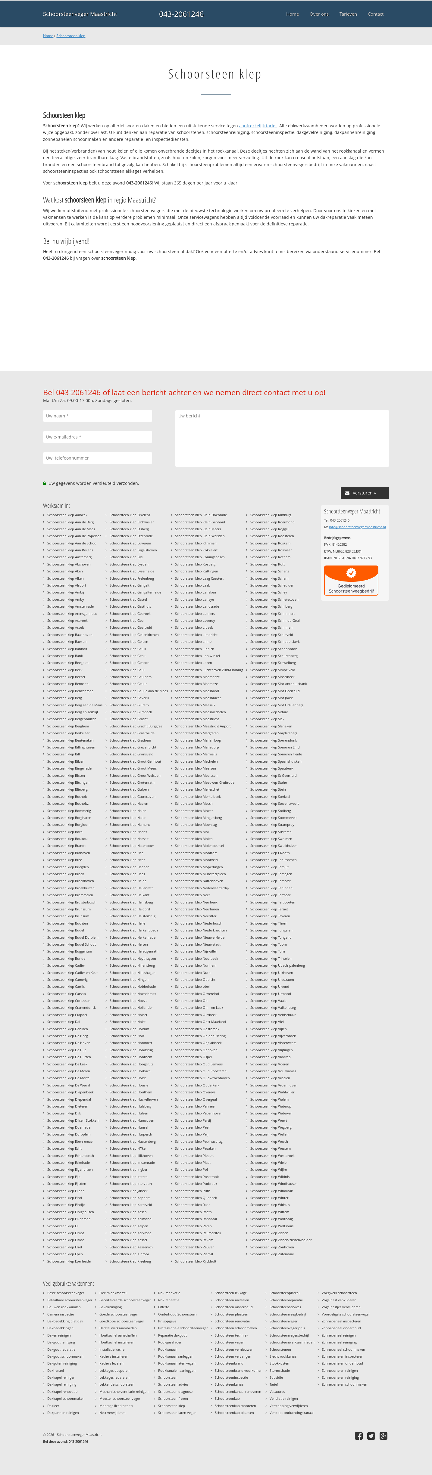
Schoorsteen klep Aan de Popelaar (74, 536)
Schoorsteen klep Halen (128, 810)
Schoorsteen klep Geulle (128, 683)
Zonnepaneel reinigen (339, 1335)
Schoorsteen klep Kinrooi (129, 1254)
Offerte (163, 1307)
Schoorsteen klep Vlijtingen (271, 1050)
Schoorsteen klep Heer (127, 859)
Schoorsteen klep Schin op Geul (275, 620)
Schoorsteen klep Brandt (66, 845)
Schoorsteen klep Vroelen (270, 1078)
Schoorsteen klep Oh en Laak (199, 1007)
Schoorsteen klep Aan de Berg (70, 522)
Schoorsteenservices (285, 1307)
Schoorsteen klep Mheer (194, 810)
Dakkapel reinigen (61, 1377)
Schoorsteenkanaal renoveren (238, 1391)
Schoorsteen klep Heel (127, 853)
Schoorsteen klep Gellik (128, 648)
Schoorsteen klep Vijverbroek (273, 1035)
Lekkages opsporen (114, 1370)
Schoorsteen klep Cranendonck (71, 1007)
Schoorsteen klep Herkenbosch (134, 930)
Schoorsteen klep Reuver (194, 1247)
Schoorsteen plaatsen (231, 1314)
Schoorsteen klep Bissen (66, 775)
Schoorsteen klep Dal (63, 1021)
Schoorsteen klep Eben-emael (70, 1141)
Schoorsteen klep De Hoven (68, 1042)
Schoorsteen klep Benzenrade (70, 691)
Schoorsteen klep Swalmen (271, 838)
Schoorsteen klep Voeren (269, 1064)
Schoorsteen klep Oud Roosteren (201, 1071)
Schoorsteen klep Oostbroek (197, 1029)
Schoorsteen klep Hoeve (128, 1000)
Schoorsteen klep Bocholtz (68, 803)
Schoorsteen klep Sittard (269, 712)
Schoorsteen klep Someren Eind (275, 747)
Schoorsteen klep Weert (268, 1120)
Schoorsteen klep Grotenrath (132, 782)
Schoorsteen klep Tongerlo (271, 937)
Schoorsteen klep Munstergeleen (200, 874)
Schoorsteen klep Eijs (63, 1176)
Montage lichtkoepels (116, 1405)
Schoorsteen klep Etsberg (129, 529)
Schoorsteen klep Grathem (130, 740)
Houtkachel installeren (116, 1342)
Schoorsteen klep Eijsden (66, 1183)
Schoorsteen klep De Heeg (67, 1035)
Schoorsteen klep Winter (269, 1197)
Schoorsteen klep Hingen (129, 979)
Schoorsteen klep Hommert (131, 1042)
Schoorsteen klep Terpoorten (272, 902)
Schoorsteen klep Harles (128, 831)
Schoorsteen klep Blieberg (67, 789)
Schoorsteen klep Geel (127, 620)
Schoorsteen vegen (229, 1342)
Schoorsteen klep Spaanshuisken (276, 761)
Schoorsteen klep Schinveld (271, 634)
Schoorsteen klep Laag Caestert (199, 578)
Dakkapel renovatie (62, 1391)
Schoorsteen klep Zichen (269, 1233)
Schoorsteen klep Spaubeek (271, 768)
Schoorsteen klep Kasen (128, 1212)
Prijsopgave (167, 1321)
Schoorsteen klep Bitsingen (68, 782)
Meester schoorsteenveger (119, 1398)
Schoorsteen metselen (232, 1300)
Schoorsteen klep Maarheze (196, 683)
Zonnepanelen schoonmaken (344, 1384)
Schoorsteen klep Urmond (270, 993)
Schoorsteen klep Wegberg (271, 1127)
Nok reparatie (168, 1300)
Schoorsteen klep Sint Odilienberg (276, 705)
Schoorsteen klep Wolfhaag (271, 1218)
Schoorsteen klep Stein (268, 789)
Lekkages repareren (114, 1377)
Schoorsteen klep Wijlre (268, 1169)
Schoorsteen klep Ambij (65, 592)
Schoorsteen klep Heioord (130, 909)
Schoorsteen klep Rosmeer (271, 550)
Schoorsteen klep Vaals (268, 1000)
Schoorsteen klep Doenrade (68, 1127)
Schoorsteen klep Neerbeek (196, 902)
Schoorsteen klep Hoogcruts (131, 1064)
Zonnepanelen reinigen (340, 1370)
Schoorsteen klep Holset (128, 1014)
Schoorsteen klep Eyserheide (132, 571)
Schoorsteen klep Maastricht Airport (203, 726)
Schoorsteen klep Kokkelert (196, 550)
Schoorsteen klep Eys (126, 557)
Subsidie (276, 1377)
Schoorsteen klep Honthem (131, 1057)
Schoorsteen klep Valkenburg (273, 1007)
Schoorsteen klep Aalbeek (67, 515)
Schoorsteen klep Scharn (269, 578)
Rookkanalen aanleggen (177, 1370)
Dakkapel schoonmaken (66, 1398)
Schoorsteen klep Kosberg (195, 564)
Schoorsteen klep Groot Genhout (135, 761)
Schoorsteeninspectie (231, 1377)
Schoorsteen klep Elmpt (65, 1233)
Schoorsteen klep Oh (192, 1000)
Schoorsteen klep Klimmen (196, 543)
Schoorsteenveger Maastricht (80, 13)
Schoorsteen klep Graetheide (132, 733)
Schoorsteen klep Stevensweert (274, 803)
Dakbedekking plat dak (65, 1321)
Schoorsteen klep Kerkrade (130, 1233)
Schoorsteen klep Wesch (269, 1141)
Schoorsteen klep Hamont (130, 824)
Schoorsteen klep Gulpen (129, 789)
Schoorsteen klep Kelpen (129, 1226)
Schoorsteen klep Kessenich (131, 1247)
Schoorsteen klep (70, 35)
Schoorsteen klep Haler (128, 817)
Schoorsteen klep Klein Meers (198, 529)
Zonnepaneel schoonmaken (343, 1349)
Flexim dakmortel (113, 1293)
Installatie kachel (112, 1349)
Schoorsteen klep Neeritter (195, 916)
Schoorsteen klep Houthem (131, 1092)
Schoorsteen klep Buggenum (69, 951)
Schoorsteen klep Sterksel (270, 796)
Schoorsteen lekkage (231, 1293)
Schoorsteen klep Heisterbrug (132, 916)
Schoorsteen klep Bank (65, 655)
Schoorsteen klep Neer (192, 895)
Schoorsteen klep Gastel (128, 599)
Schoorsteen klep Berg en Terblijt (72, 712)
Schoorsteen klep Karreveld (131, 1204)
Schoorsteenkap (227, 1398)
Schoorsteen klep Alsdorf (66, 585)
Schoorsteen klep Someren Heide (276, 754)
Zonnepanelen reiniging (340, 1377)
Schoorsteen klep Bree (64, 859)
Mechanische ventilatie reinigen (124, 1391)
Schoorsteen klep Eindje (66, 1204)
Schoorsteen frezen (173, 1398)
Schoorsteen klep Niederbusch (198, 923)
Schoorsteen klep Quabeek (196, 1197)
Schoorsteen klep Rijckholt (195, 1261)
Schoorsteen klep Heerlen (129, 867)
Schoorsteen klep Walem (269, 1099)
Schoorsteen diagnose (175, 1391)
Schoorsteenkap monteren (235, 1405)
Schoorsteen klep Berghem (68, 726)
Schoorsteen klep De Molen (68, 1071)
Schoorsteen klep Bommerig (69, 810)
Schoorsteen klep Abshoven (69, 564)
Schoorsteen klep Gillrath (129, 705)
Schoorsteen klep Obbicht (195, 979)
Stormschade (280, 1370)
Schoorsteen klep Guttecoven (132, 796)
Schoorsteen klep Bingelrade (69, 768)
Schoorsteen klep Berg (64, 698)
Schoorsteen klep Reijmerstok (198, 1233)
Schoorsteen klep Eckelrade (68, 1162)
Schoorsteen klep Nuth (193, 972)
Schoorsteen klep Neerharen (197, 909)
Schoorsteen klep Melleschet (197, 789)
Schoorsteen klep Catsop (66, 993)
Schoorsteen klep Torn (267, 951)
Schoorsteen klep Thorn (268, 923)
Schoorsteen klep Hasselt (129, 838)
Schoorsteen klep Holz (127, 1035)
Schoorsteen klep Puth (192, 1190)
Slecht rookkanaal (283, 1356)
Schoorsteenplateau (285, 1293)
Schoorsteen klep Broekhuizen (71, 888)
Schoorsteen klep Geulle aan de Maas (139, 691)
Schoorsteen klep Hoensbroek (133, 993)
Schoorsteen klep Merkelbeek (198, 796)
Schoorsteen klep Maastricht (197, 719)
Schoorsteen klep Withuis (270, 1204)
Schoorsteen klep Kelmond (131, 1218)
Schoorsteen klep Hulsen (129, 1113)
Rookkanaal (167, 1349)
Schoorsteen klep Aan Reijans (70, 550)
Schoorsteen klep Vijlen (268, 1029)
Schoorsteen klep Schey (268, 592)
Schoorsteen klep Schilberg (271, 606)
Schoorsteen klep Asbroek (67, 620)
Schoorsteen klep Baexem (67, 641)
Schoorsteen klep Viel (267, 1021)
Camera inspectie (60, 1314)
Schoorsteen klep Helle (127, 923)
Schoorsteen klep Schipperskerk (275, 641)
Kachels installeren (113, 1356)
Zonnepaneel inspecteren (341, 1321)
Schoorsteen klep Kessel (128, 1240)
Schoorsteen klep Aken (65, 571)
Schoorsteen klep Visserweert (273, 1042)
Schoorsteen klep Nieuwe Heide (199, 937)
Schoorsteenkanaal (229, 1384)
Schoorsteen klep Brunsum (68, 916)
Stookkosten (279, 1363)
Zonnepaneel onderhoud (341, 1328)
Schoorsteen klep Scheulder (271, 585)
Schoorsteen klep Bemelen (68, 683)
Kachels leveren (111, 1363)
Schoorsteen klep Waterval (271, 1113)
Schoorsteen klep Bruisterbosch (71, 902)
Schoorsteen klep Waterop (270, 1106)
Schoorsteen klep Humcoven (132, 1120)
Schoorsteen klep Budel (65, 930)
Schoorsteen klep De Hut (66, 1050)
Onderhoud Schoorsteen (177, 1314)
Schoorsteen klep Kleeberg (130, 1261)
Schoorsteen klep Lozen (193, 662)
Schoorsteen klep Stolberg (270, 810)
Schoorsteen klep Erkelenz (130, 515)
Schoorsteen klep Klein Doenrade (201, 515)
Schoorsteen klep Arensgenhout (72, 613)
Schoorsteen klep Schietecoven (274, 599)
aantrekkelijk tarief (258, 126)
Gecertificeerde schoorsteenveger (125, 1300)
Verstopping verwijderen (289, 1405)
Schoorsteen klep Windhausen (274, 1183)
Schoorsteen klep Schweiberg (273, 662)
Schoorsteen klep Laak (192, 585)
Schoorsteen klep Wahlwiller (272, 1092)
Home (48, 35)
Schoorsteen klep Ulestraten (272, 979)
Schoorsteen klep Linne (193, 641)
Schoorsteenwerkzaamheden (292, 1342)
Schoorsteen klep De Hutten (69, 1057)
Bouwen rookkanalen (64, 1307)
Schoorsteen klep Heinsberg (131, 902)
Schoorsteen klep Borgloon (68, 824)
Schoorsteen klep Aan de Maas (71, 529)
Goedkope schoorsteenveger (121, 1321)
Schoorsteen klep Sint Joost (271, 698)
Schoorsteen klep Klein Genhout (200, 522)
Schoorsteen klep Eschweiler (132, 522)
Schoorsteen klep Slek (267, 719)
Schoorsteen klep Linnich (194, 648)
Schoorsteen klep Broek (65, 874)
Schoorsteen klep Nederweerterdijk (202, 888)
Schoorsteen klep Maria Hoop (198, 740)
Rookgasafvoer (169, 1342)
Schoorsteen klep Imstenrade (132, 1162)
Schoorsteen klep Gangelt (129, 585)
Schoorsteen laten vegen (177, 1412)
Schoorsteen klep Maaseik (195, 705)
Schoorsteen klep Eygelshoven (133, 550)
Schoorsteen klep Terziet (269, 909)
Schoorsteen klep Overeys (195, 1092)
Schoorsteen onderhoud (234, 1307)
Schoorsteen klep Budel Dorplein (73, 937)
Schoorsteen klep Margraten (197, 733)
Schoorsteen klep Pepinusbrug (199, 1141)
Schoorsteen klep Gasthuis (130, 606)
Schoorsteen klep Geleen (129, 641)
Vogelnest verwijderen (339, 1300)
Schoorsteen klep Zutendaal (272, 1254)
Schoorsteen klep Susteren (271, 831)
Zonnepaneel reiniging (339, 1342)
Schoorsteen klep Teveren (270, 916)
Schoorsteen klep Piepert (194, 1155)
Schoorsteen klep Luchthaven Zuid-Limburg (209, 670)
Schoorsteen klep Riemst (194, 1254)
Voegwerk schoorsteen (339, 1293)
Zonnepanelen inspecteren (342, 1356)
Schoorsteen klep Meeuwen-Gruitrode (204, 782)
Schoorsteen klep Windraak (271, 1190)
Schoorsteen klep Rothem (270, 557)
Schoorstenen (280, 1349)
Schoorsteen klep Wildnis (270, 1176)
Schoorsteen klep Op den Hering (200, 1035)
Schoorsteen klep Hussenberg (133, 1141)
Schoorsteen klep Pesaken (195, 1148)
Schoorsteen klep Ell (63, 1226)
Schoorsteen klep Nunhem (195, 965)
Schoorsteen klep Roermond (272, 522)
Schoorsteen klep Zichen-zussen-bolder (280, 1240)
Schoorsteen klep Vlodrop (270, 1057)
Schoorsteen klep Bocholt (67, 796)
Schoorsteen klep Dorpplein (69, 1134)
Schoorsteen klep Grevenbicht (133, 747)
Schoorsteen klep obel (192, 986)
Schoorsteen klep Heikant (129, 895)
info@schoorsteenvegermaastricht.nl (357, 527)
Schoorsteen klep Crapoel (67, 1014)
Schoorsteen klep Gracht (129, 719)
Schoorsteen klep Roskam (270, 543)
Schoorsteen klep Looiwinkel (197, 655)
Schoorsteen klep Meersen (195, 768)
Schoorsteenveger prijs (287, 1328)
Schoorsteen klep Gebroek (130, 613)
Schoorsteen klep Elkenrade (68, 1218)
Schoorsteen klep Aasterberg (69, 557)
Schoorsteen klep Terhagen (271, 874)
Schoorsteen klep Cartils (66, 986)
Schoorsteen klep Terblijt (269, 867)
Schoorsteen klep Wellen (269, 1134)
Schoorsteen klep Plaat (193, 1162)
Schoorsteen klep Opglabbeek (198, 1042)
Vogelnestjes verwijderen (341, 1307)
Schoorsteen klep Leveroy (195, 620)
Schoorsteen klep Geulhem (131, 676)
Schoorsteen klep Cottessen (68, 1000)
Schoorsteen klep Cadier (66, 965)
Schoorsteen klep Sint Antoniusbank (278, 683)
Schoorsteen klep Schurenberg (274, 655)
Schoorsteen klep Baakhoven (69, 634)
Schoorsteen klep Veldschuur (273, 1014)
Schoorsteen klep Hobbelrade (133, 986)
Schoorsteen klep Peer (192, 1127)
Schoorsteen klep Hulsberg (130, 1106)
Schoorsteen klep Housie (129, 1085)
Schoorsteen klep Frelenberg (132, 578)
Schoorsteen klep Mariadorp (197, 747)
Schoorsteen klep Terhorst (270, 880)
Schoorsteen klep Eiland (66, 1190)
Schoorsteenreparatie (286, 1300)
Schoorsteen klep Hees (127, 874)
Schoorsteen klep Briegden (68, 867)
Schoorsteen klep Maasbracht (198, 698)
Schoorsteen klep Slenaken (271, 726)
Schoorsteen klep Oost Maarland (200, 1021)
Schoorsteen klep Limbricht (196, 634)
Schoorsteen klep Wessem (270, 1148)
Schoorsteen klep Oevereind (197, 993)
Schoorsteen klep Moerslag (196, 824)
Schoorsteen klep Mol (192, 831)
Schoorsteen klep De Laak (67, 1064)
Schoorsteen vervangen (233, 1356)
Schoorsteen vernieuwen (234, 1349)
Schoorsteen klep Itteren (129, 1176)
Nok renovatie (169, 1293)
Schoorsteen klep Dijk (64, 1113)
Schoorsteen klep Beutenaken (70, 740)
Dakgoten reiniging (62, 1363)
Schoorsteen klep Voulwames (273, 1071)
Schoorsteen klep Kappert (130, 1197)
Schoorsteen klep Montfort (196, 853)
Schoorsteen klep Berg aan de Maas (74, 705)
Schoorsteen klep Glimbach (131, 712)
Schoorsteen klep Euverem (130, 543)
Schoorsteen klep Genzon (129, 662)
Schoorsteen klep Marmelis (196, 754)
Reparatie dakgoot (172, 1335)
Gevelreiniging (110, 1307)
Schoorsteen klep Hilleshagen (132, 972)
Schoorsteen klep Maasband (197, 691)
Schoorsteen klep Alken (65, 578)
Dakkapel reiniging (61, 1384)
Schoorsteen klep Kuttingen (196, 571)
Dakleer (53, 1405)
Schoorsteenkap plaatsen (234, 1412)
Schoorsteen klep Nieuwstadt (198, 944)
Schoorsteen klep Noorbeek (196, 958)
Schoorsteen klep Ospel (193, 1057)
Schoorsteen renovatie (232, 1321)
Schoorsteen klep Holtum (129, 1029)
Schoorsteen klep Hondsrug (131, 1050)
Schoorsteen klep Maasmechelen (200, 712)
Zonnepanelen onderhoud (342, 1363)
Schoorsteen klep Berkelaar (68, 733)
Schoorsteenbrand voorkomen (238, 1370)
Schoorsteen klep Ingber (128, 1169)
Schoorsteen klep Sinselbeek (272, 676)
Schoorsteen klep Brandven (68, 853)
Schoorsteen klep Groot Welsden (135, 775)
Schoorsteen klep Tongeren (271, 930)
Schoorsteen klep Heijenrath (132, 888)
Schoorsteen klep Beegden (68, 662)
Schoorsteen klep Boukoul (67, 838)
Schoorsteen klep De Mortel (68, 1078)
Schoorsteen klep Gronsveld (131, 754)
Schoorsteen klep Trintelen (271, 958)
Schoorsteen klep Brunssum (69, 909)
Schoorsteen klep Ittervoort (131, 1183)
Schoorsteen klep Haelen (129, 803)
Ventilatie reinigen (284, 1398)
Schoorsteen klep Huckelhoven (134, 1099)
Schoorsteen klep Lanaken (195, 592)
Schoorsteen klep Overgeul (196, 1099)
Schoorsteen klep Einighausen (70, 1212)
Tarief (274, 1384)
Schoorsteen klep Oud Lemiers (199, 1064)
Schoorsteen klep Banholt (67, 648)
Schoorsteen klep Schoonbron (273, 648)
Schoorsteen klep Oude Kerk (197, 1085)
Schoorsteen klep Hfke (128, 1148)
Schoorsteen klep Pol (191, 1169)
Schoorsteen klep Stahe (268, 782)
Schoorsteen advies (173, 1384)
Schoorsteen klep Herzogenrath (134, 951)
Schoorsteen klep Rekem (194, 1240)
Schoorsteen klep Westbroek (272, 1155)
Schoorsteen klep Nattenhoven (199, 880)
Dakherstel (55, 1370)
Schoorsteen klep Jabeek (129, 1190)
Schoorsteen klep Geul (127, 670)
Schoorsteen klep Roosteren (272, 536)
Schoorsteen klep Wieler (269, 1162)
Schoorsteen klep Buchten (67, 923)
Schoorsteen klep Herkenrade (132, 937)
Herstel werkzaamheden (118, 1328)
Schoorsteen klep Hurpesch (131, 1134)
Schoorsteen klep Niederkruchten (201, 930)
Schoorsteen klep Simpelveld (272, 670)
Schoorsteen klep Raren (193, 1226)
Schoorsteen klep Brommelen (70, 895)
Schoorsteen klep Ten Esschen (273, 859)
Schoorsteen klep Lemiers (195, 613)
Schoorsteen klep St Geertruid (273, 775)
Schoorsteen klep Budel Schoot (71, 944)
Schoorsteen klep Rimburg (270, 515)
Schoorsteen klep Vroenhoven (273, 1085)
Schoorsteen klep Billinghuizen (71, 747)
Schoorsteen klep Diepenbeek (70, 1092)
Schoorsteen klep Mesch (194, 803)
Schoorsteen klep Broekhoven (70, 880)
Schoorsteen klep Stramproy (272, 824)
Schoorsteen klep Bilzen (65, 761)
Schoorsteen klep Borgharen (69, 817)
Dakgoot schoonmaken (65, 1356)
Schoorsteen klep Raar (192, 1204)
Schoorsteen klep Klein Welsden (200, 536)
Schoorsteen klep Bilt (63, 754)
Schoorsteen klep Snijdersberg (273, 733)
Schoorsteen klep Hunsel (129, 1127)
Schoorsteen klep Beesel (66, 676)
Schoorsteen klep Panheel (195, 1106)
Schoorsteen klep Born (65, 831)
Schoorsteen (167, 1377)
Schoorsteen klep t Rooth (270, 853)
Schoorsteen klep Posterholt (197, 1176)
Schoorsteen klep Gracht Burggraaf (137, 726)
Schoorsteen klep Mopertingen (199, 867)
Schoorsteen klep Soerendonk (273, 740)
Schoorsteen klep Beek (65, 670)
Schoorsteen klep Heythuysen (133, 958)
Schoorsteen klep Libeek (194, 627)
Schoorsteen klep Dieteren (67, 1106)
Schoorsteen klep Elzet (64, 1247)
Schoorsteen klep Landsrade (197, 606)
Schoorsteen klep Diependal (69, 1099)
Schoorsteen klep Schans (269, 571)
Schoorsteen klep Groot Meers (133, 768)
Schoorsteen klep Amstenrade (70, 606)
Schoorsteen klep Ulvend (269, 986)
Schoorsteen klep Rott (267, 564)
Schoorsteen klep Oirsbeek (196, 1014)
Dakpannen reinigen (63, 1412)
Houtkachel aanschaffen (118, 1335)
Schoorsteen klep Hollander (131, 1007)
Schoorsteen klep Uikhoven (271, 972)
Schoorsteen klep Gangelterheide (135, 592)
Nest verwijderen (112, 1412)
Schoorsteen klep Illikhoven (131, 1155)
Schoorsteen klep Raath (193, 1212)
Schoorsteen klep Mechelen (196, 761)
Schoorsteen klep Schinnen (271, 627)
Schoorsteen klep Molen (194, 838)
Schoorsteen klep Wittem (269, 1212)
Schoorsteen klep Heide (128, 880)
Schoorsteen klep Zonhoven (272, 1247)
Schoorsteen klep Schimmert (272, 613)
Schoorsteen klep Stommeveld (274, 817)
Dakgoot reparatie (61, 1349)
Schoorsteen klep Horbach (130, 1071)
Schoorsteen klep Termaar (270, 895)
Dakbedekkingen (60, 1328)
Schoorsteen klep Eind (64, 1197)
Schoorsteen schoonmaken (236, 1328)
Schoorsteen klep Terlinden (271, 888)
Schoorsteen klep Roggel (269, 529)
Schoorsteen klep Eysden (129, 564)
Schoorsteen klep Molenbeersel (199, 845)
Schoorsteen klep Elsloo (65, 1240)
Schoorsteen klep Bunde (66, 958)
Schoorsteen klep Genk (128, 655)
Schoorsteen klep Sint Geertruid (275, 691)
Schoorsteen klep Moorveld (196, 859)
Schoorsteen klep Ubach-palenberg (277, 965)
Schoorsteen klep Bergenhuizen (71, 719)
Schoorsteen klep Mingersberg (198, 817)
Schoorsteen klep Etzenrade (131, 536)
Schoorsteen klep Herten (129, 944)
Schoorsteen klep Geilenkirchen (134, 634)
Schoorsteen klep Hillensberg (132, 965)
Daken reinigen (59, 1335)
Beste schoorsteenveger (65, 1293)
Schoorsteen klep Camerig (67, 979)
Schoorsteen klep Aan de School (72, 543)
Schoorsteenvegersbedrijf (289, 1335)
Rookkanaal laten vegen (177, 1363)
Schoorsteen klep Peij (191, 1134)
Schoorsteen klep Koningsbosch (200, 557)
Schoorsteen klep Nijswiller (196, 951)
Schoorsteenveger (283, 1321)
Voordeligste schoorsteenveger (346, 1314)
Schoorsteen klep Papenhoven (199, 1113)
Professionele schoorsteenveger (183, 1328)
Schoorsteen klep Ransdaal (196, 1218)
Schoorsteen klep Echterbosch (70, 1155)
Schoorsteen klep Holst (128, 1021)
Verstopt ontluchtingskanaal (292, 1412)
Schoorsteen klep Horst (128, 1078)
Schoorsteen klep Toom (268, 944)
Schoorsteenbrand (229, 1363)
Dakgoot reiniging (61, 1342)
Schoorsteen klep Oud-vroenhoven (202, 1078)
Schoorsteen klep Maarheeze (197, 676)
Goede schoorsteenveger (118, 1314)
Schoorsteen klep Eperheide (69, 1261)
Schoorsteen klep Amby (65, 599)
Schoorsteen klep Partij (193, 1120)
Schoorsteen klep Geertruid (131, 627)
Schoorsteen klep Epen (65, 1254)
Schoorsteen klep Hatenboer (132, 845)
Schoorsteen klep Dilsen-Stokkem (73, 1120)
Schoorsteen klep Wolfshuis (271, 1226)
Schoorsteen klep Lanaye (194, 599)
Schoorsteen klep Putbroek (196, 1183)
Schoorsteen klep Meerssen (196, 775)
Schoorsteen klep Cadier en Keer (72, 972)
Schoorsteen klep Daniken (67, 1029)
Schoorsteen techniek (231, 1335)
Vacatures (277, 1391)
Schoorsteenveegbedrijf (288, 1314)
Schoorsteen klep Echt (64, 1148)
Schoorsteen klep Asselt (65, 627)
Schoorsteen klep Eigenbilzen (70, 1169)
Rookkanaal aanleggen (175, 1356)
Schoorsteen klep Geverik (129, 698)
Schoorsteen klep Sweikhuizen (274, 845)
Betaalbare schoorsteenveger (69, 1300)
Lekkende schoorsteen (116, 1384)
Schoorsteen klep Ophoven (196, 1050)
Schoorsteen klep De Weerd (68, 1085)
